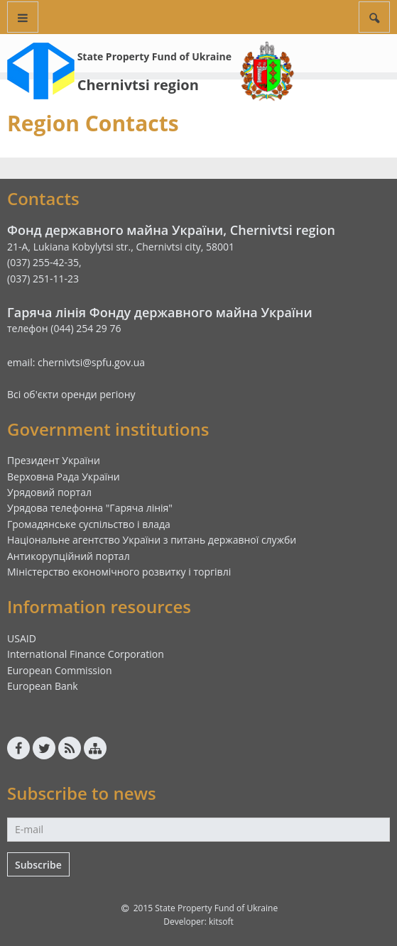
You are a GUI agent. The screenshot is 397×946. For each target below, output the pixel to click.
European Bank (42, 686)
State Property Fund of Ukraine (154, 56)
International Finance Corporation (85, 654)
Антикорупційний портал (68, 556)
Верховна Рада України (63, 476)
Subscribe (38, 864)
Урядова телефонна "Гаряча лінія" (90, 508)
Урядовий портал (49, 492)
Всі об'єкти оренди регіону (71, 394)
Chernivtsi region (138, 84)
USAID (21, 638)
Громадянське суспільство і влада (88, 524)
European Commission (59, 670)
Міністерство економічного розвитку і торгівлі (119, 571)
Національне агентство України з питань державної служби (151, 539)
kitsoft (221, 921)
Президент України (53, 460)
